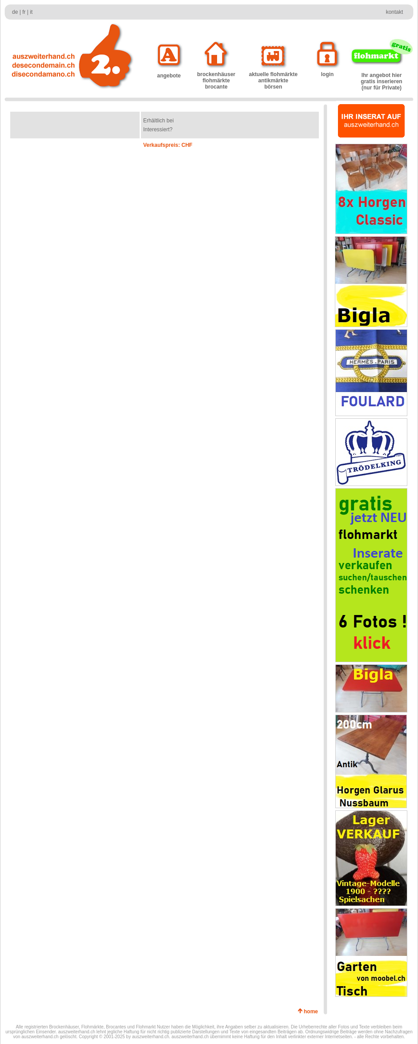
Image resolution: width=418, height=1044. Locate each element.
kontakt (394, 12)
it (31, 12)
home (312, 1011)
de (15, 12)
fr (23, 12)
